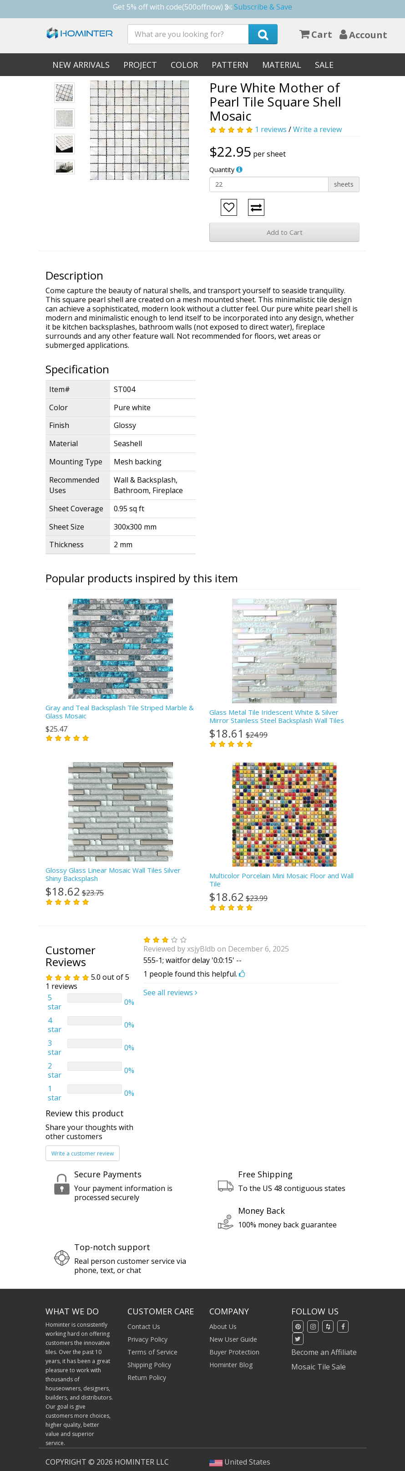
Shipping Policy (149, 1364)
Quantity (221, 169)
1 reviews (271, 129)
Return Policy (146, 1377)
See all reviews (170, 992)
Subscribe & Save (263, 7)
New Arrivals (81, 64)
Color (184, 64)
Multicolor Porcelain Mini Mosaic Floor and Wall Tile (281, 879)
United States (239, 1462)
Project (140, 64)
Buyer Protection (234, 1352)
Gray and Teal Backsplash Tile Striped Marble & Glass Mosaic (120, 711)
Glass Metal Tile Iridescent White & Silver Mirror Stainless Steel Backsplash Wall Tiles (276, 716)
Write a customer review (82, 1153)
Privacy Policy (147, 1339)
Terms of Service (152, 1352)
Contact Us (143, 1326)
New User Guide (233, 1339)
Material (281, 64)
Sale (324, 64)
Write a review (317, 129)
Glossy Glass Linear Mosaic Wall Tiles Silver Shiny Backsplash (113, 874)
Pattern (230, 64)
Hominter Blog (231, 1364)
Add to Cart (285, 232)
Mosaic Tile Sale (318, 1367)
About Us (223, 1326)
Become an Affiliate (324, 1352)
